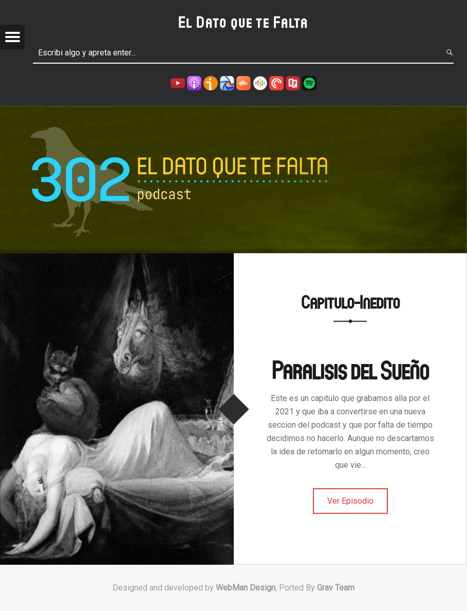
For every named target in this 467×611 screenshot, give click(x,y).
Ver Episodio (350, 501)
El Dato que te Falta (243, 22)
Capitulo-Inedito (350, 301)
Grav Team (335, 588)
